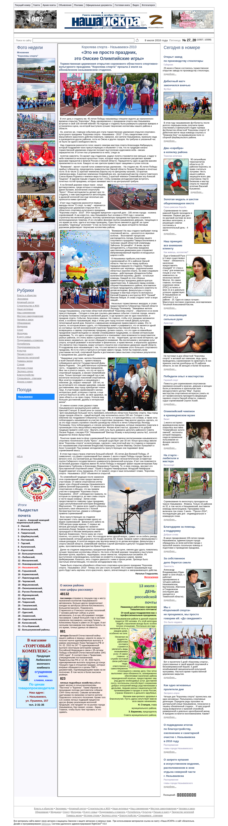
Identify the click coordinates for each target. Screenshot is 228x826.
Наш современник (26, 312)
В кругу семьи (24, 337)
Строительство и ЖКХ (28, 305)
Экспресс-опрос (25, 371)
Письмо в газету (25, 354)
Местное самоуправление (30, 316)
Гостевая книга (122, 5)
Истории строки (25, 368)
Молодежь (22, 333)
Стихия (20, 364)
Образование (24, 323)
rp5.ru (20, 456)
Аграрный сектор (25, 302)
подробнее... (170, 74)
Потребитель (23, 343)
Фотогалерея (151, 577)
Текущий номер (23, 5)
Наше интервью (25, 309)
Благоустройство (25, 375)
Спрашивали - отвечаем (29, 378)
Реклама (78, 5)
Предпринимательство (28, 347)
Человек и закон (25, 319)
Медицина (22, 326)
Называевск (25, 396)
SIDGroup (46, 824)
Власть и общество (26, 295)
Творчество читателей (28, 357)
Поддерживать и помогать (30, 340)
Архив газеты (49, 5)
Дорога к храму (24, 381)
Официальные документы (99, 5)
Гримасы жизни (25, 361)
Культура (21, 350)
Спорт (20, 330)
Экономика (22, 299)
